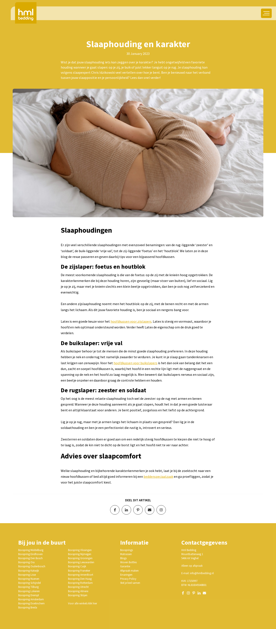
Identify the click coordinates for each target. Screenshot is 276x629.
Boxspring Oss (26, 562)
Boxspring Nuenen (28, 578)
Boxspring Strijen (77, 595)
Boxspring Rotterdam (80, 582)
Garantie (125, 566)
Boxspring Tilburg (28, 587)
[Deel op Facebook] (115, 510)
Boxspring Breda (27, 607)
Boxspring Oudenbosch (31, 566)
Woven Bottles (128, 562)
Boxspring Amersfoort (80, 574)
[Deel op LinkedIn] (126, 510)
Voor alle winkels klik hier (82, 603)
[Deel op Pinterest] (138, 510)
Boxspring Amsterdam (31, 599)
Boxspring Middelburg (30, 550)
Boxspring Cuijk (77, 566)
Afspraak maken (129, 570)
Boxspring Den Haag (80, 578)
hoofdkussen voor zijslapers (131, 321)
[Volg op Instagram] (161, 510)
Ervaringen (126, 574)
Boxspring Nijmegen (79, 554)
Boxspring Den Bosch (30, 558)
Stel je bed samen (130, 582)
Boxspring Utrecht (78, 587)
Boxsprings (126, 550)
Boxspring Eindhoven (30, 554)
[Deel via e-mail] (149, 510)
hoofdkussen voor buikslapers (135, 363)
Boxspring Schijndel (29, 582)
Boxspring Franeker (79, 570)
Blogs (123, 558)
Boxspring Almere (78, 591)
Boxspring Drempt (28, 595)
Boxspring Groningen (80, 558)
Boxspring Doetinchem (31, 603)
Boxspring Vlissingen (80, 550)
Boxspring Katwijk (28, 570)
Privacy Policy (128, 578)
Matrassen (126, 554)
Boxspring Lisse (27, 574)
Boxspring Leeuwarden (81, 562)
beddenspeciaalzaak (158, 476)
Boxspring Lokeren (29, 591)
